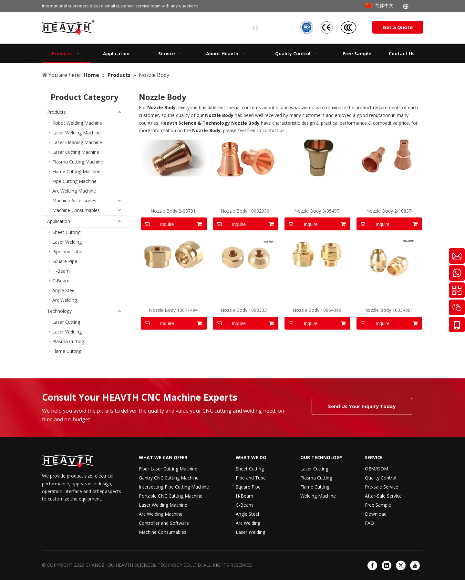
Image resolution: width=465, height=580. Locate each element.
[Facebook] (372, 565)
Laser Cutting (66, 322)
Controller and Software (164, 523)
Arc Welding (64, 300)
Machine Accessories (74, 200)
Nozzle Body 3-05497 (316, 211)
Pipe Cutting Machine (74, 181)
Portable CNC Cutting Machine (170, 496)
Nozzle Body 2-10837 (388, 211)
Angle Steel (64, 290)
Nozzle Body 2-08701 (173, 211)
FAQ (369, 523)
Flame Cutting (66, 351)
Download (376, 514)
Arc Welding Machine (74, 191)
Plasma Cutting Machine (77, 162)
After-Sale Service (383, 496)
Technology (59, 311)
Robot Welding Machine (77, 123)
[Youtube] (415, 565)
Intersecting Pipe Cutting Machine (174, 487)
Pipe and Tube (67, 251)
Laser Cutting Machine (75, 152)
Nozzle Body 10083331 (245, 310)
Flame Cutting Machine (76, 171)
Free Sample (378, 505)
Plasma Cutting (68, 341)
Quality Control (380, 478)
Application (58, 221)
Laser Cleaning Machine (77, 142)
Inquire (157, 223)
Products (56, 112)
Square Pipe (64, 261)
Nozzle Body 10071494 (173, 310)
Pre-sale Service (381, 487)
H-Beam (61, 271)
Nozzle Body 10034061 (388, 310)
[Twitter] (401, 565)
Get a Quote (398, 27)
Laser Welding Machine (76, 133)
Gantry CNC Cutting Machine (169, 478)
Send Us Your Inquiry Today (362, 406)
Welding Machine (318, 496)
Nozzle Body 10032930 (245, 211)
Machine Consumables (76, 210)
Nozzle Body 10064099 (317, 310)
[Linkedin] (386, 565)
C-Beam (60, 281)
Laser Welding (67, 242)
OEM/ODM (376, 469)
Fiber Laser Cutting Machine (168, 469)
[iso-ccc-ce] (329, 27)
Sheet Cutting (66, 232)
